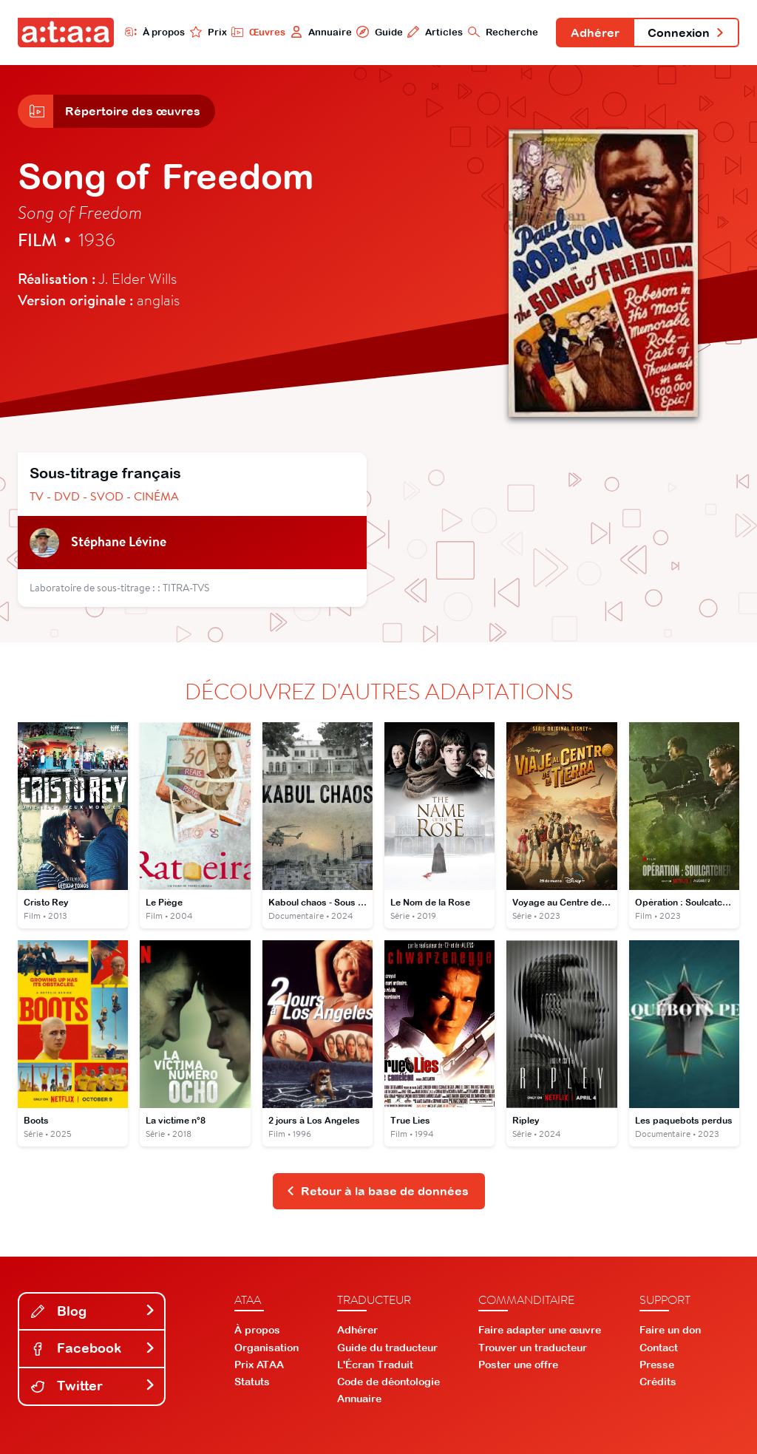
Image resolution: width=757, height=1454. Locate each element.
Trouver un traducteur (532, 1347)
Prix (208, 32)
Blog (93, 1311)
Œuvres (258, 32)
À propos (155, 32)
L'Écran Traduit (375, 1364)
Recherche (503, 32)
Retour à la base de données (377, 1190)
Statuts (252, 1381)
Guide (379, 32)
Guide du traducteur (387, 1347)
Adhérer (595, 32)
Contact (658, 1347)
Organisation (266, 1347)
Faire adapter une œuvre (539, 1330)
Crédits (657, 1381)
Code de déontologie (388, 1381)
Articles (435, 32)
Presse (656, 1364)
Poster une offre (518, 1364)
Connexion (686, 32)
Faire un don (670, 1330)
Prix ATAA (259, 1364)
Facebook (93, 1348)
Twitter (93, 1385)
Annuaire (321, 32)
